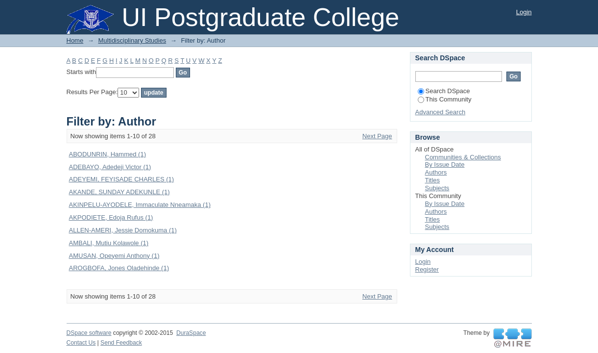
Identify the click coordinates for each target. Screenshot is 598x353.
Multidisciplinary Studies (132, 40)
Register (427, 269)
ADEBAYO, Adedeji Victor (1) (110, 167)
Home (75, 40)
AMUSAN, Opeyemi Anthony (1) (114, 255)
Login (524, 12)
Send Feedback (121, 342)
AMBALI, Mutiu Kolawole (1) (109, 243)
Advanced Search (440, 112)
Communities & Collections (463, 157)
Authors (436, 172)
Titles (432, 180)
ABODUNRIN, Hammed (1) (107, 154)
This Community (445, 99)
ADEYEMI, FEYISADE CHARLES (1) (121, 179)
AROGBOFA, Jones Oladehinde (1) (119, 268)
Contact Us (81, 342)
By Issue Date (445, 164)
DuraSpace (191, 332)
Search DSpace (444, 91)
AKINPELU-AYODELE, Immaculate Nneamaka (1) (140, 204)
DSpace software (89, 332)
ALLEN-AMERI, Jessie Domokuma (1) (123, 230)
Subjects (437, 188)
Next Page (377, 136)
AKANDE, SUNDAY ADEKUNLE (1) (119, 192)
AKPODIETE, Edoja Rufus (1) (111, 217)
